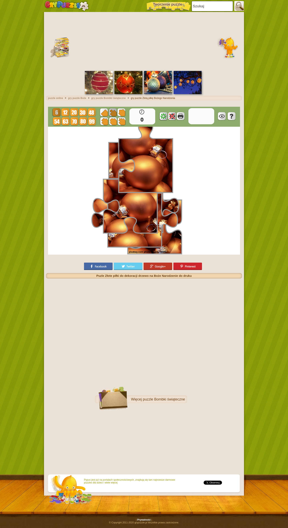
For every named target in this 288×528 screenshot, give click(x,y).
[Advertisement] (144, 41)
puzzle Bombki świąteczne (164, 399)
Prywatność (144, 519)
